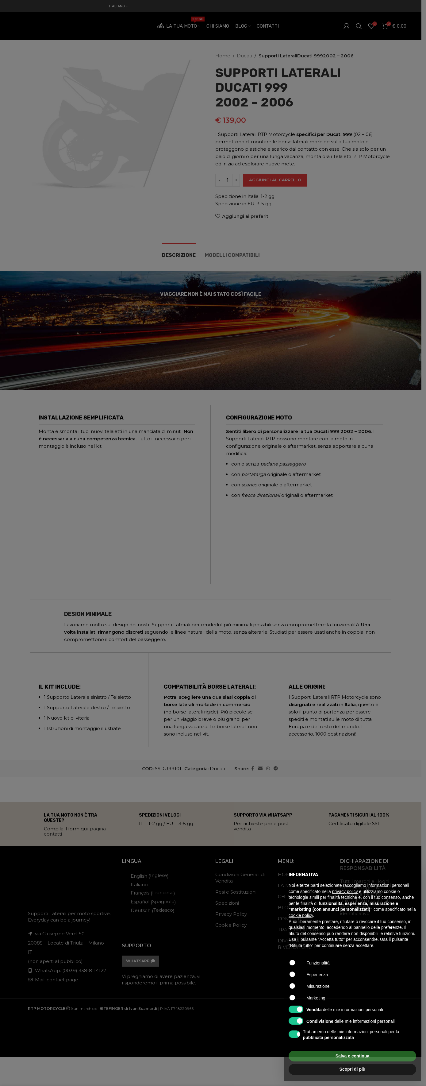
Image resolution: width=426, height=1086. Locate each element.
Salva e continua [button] (352, 1055)
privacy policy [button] (345, 891)
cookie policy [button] (301, 915)
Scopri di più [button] (353, 1069)
